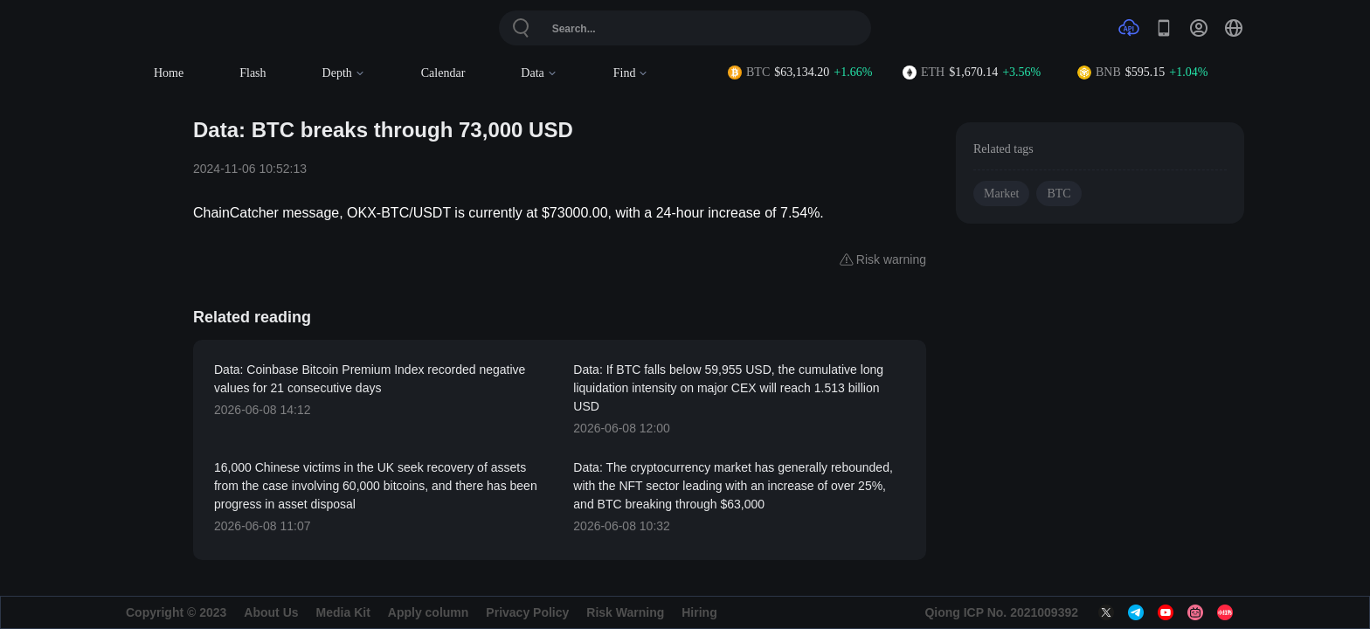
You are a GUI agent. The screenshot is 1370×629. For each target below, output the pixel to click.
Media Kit (343, 612)
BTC (1058, 193)
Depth (343, 72)
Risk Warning (625, 612)
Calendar (443, 72)
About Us (271, 612)
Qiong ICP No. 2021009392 (1001, 612)
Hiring (699, 612)
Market (1001, 193)
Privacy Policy (527, 612)
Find (631, 72)
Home (168, 72)
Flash (252, 72)
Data (539, 72)
